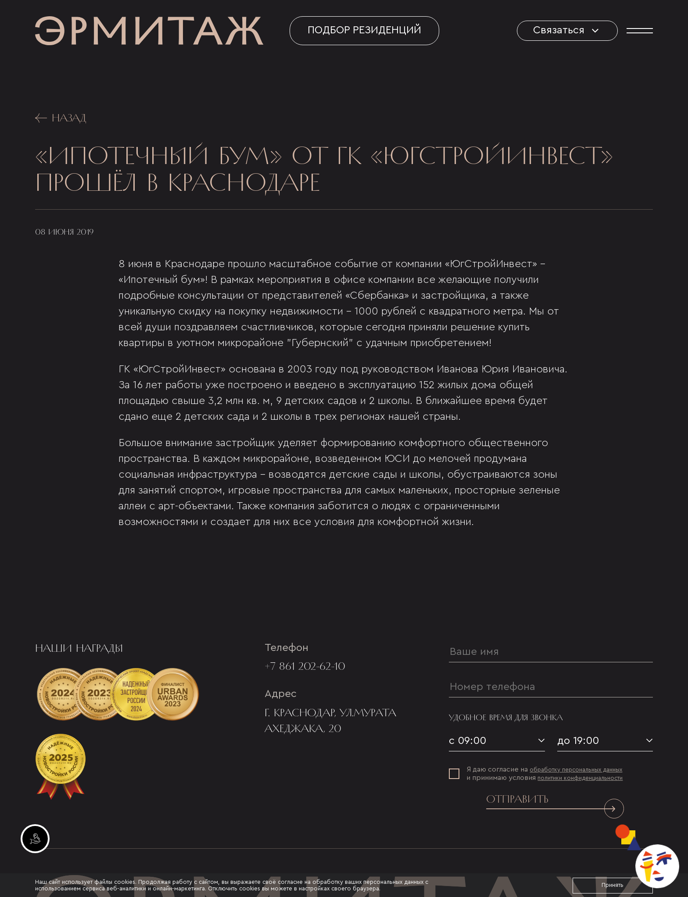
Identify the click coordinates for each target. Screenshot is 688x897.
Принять (613, 885)
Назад (60, 118)
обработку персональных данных (576, 769)
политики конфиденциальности (580, 778)
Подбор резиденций (364, 30)
